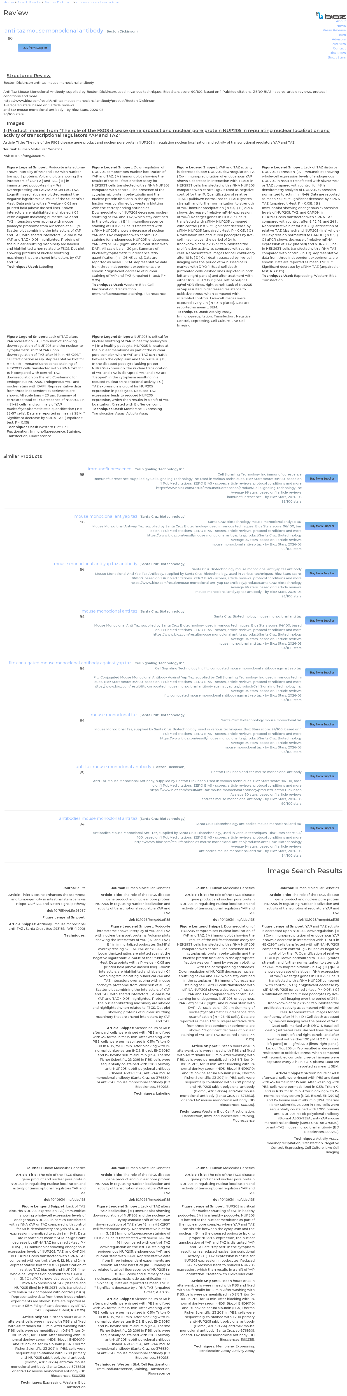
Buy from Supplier (34, 47)
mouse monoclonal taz (114, 714)
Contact (339, 48)
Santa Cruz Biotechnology (162, 517)
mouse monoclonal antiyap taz (105, 516)
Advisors (339, 39)
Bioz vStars (337, 57)
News (341, 26)
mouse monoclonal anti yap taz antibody (95, 563)
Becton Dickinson (122, 31)
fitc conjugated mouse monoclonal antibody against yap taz (70, 662)
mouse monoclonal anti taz (109, 611)
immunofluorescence (109, 468)
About (341, 21)
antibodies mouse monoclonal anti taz (98, 818)
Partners (338, 44)
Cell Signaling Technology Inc (159, 469)
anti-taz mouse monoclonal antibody (113, 766)
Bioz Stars (337, 53)
